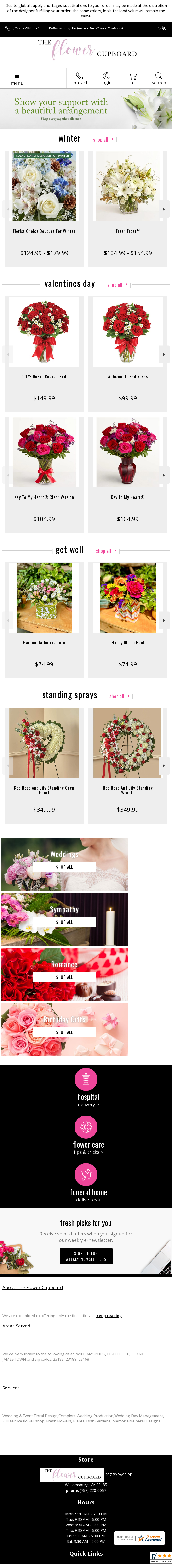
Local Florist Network (80, 1560)
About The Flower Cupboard (32, 1177)
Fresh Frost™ (128, 231)
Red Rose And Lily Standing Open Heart (44, 790)
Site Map (109, 1560)
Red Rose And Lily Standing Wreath (128, 790)
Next (164, 209)
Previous (7, 209)
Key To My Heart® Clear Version (44, 497)
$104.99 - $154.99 (128, 253)
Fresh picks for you (86, 1120)
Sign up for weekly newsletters (86, 1146)
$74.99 (44, 664)
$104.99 (44, 519)
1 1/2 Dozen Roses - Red (44, 376)
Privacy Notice (46, 1560)
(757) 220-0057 (26, 28)
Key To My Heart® (128, 497)
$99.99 (128, 398)
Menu (17, 83)
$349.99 (44, 809)
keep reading (109, 1205)
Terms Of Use (18, 1560)
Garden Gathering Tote (44, 642)
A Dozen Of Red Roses (128, 376)
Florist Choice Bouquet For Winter (44, 231)
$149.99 (44, 398)
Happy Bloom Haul (128, 642)
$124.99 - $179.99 (44, 253)
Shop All (101, 139)
